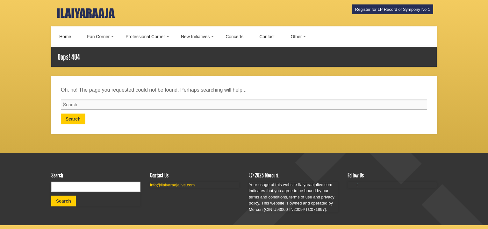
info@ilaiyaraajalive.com (172, 185)
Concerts (234, 36)
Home (65, 36)
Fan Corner (98, 36)
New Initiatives (195, 36)
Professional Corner (145, 36)
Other (296, 36)
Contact (267, 36)
